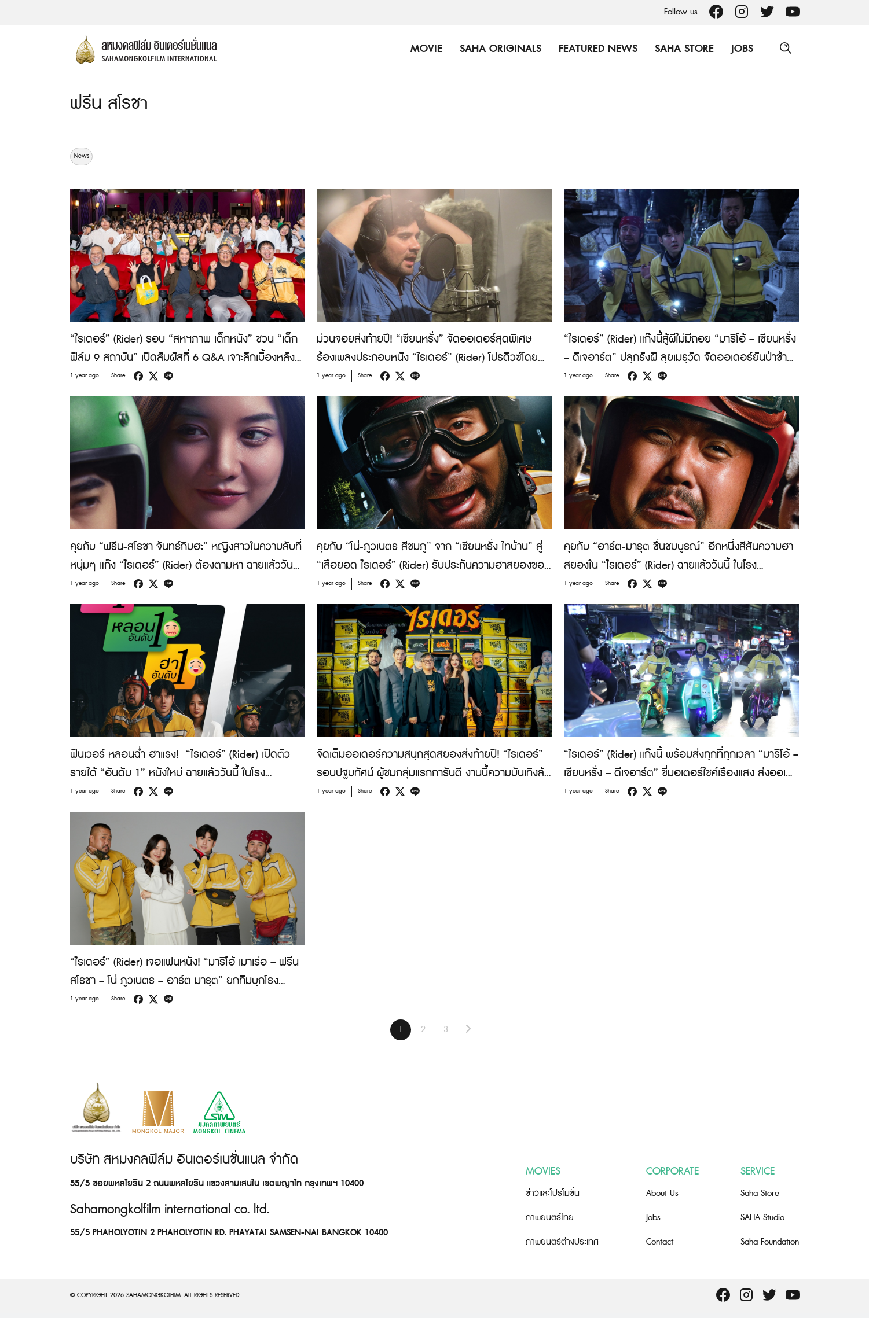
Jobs (742, 49)
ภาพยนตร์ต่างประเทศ (562, 1242)
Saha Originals (500, 49)
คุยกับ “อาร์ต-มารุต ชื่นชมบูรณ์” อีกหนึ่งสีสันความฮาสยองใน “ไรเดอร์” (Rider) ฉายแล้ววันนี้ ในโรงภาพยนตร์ (678, 565)
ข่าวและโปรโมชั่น (553, 1193)
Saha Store (684, 49)
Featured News (598, 49)
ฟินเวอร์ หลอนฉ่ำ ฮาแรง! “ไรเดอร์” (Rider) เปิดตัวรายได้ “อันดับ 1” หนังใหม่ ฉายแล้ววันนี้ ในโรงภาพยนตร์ (180, 773)
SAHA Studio (762, 1217)
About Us (662, 1193)
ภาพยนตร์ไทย (550, 1217)
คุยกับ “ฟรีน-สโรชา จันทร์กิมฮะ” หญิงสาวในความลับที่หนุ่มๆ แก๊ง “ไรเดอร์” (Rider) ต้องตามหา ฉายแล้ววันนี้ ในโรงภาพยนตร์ (186, 565)
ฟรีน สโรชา (109, 103)
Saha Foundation (769, 1242)
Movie (426, 49)
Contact (659, 1242)
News (81, 156)
